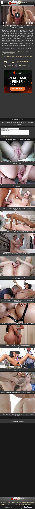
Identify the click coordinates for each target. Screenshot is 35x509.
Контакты (3, 502)
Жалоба (24, 65)
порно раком (20, 56)
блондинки (18, 51)
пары (31, 56)
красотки (6, 53)
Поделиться (11, 65)
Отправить (6, 136)
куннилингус (10, 56)
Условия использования (14, 502)
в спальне (6, 59)
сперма (25, 51)
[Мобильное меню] (1, 2)
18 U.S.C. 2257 (10, 504)
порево (12, 53)
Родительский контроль (28, 504)
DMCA (18, 504)
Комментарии (25, 62)
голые (27, 56)
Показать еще (17, 421)
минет (12, 51)
